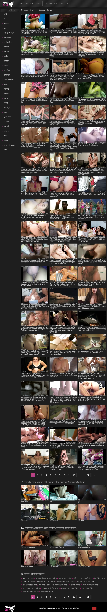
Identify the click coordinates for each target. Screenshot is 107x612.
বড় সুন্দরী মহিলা (9, 33)
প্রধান (21, 4)
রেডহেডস (7, 94)
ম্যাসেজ (6, 131)
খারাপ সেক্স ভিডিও (87, 588)
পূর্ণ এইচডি (7, 108)
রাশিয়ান (6, 61)
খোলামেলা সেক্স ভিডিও (31, 591)
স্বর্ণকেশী (6, 51)
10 (74, 475)
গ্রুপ (5, 14)
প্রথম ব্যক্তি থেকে (9, 145)
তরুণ (6, 28)
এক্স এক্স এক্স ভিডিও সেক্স (85, 581)
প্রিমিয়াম (6, 47)
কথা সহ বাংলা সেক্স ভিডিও (70, 588)
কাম (5, 150)
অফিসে (6, 122)
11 (79, 475)
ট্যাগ (61, 4)
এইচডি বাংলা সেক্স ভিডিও (46, 581)
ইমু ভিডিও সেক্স (99, 578)
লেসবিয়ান (7, 70)
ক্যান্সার (6, 89)
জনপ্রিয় (38, 4)
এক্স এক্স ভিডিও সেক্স (30, 585)
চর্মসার (6, 98)
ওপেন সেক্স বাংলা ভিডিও (31, 588)
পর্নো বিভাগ (29, 4)
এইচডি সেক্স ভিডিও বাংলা (66, 581)
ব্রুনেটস (6, 23)
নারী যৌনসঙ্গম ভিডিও (50, 4)
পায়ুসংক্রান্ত (7, 37)
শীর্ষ (67, 4)
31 (88, 475)
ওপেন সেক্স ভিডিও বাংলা (50, 588)
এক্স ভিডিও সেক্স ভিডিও (60, 585)
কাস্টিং (6, 140)
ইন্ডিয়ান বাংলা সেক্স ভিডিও (83, 578)
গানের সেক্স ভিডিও (47, 591)
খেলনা (6, 136)
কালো (6, 84)
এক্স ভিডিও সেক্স (44, 585)
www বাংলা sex (28, 578)
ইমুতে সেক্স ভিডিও (29, 581)
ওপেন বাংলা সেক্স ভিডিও (90, 585)
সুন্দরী (6, 103)
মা (4, 19)
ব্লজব (5, 112)
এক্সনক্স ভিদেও (75, 585)
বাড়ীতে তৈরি (8, 42)
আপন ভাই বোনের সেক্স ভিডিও (46, 578)
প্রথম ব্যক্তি (7, 117)
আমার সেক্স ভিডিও (65, 578)
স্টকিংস (6, 56)
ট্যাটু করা (6, 75)
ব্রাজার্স (6, 65)
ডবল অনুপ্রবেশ (9, 80)
